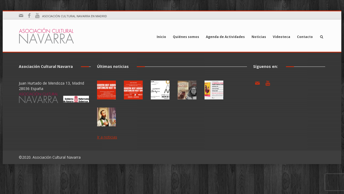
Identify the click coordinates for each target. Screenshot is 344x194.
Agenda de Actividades (225, 36)
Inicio (161, 36)
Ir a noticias (107, 137)
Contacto (305, 36)
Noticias (259, 36)
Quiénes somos (186, 36)
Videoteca (281, 36)
